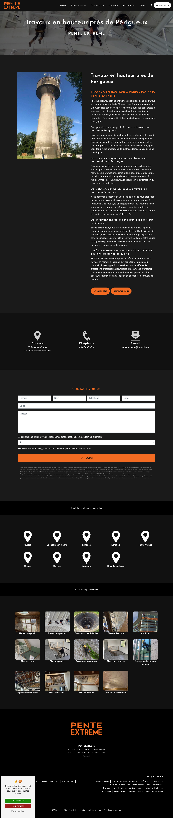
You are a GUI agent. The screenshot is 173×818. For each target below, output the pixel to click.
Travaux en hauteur (136, 791)
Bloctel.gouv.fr (108, 478)
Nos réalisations (128, 5)
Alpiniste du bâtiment (154, 788)
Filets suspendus (96, 5)
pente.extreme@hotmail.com (135, 347)
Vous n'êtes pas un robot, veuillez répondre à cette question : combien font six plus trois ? (60, 437)
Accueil (63, 5)
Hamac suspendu (102, 781)
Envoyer (89, 458)
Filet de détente (120, 791)
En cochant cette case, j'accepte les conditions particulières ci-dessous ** (55, 448)
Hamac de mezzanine (154, 791)
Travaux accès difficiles (138, 781)
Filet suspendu (138, 784)
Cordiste (113, 784)
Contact (143, 5)
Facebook (86, 756)
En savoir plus (100, 291)
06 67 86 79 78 (162, 5)
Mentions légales (93, 810)
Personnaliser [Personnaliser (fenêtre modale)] (18, 811)
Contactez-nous (121, 291)
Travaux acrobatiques (154, 784)
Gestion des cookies (112, 810)
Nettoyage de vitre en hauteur (132, 788)
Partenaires (112, 5)
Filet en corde (124, 784)
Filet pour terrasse (110, 788)
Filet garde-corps (156, 781)
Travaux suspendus (78, 5)
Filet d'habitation (104, 791)
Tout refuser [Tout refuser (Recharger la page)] (18, 806)
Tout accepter (18, 800)
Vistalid (57, 810)
